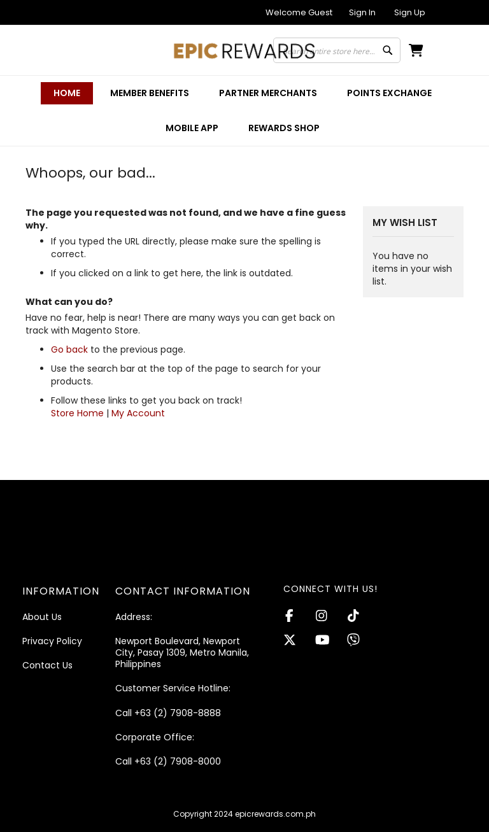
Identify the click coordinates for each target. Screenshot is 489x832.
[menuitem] (149, 93)
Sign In (362, 12)
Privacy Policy (52, 641)
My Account (138, 413)
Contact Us (47, 665)
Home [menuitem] (66, 93)
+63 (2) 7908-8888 (177, 713)
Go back (69, 349)
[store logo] (244, 51)
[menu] (244, 111)
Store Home (77, 413)
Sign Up (409, 12)
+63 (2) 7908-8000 (177, 761)
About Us (42, 616)
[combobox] (336, 50)
